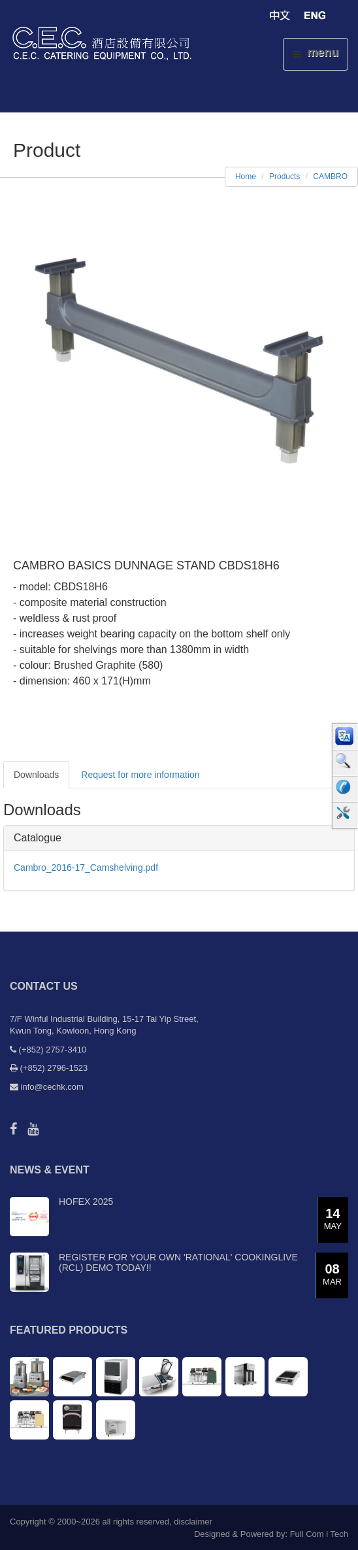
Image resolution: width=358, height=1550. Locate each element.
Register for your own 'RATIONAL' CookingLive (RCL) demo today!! (178, 1262)
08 (332, 1275)
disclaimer (193, 1521)
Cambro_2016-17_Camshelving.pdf (86, 867)
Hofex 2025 (86, 1201)
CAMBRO (330, 176)
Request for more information (140, 774)
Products (284, 176)
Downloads (36, 774)
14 (333, 1219)
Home (245, 176)
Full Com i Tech (319, 1534)
